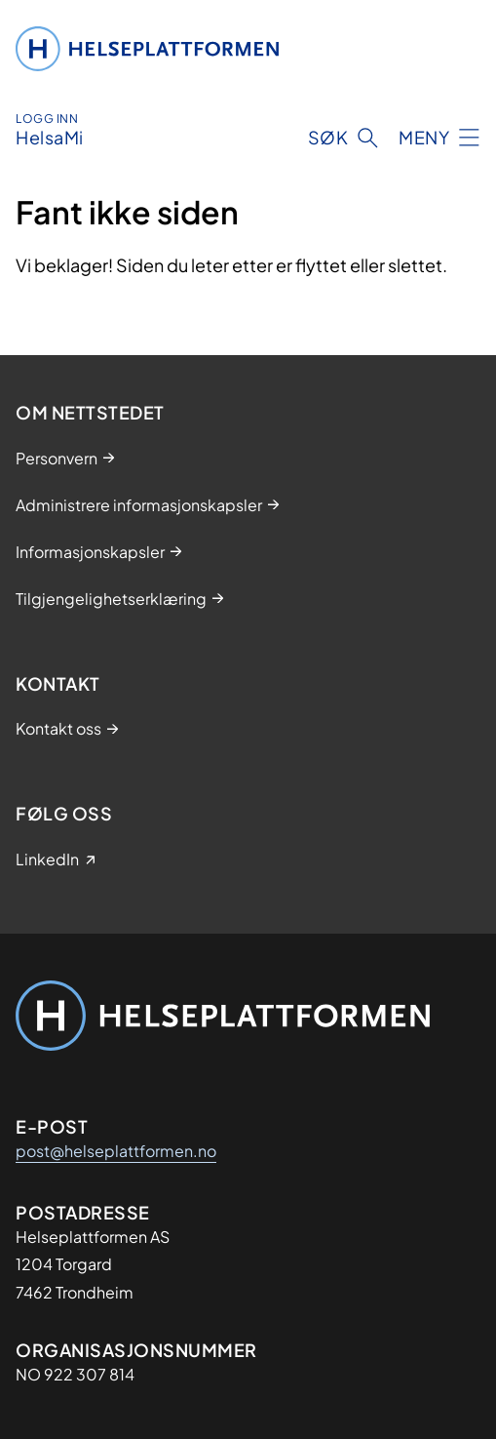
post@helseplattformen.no (116, 1150)
